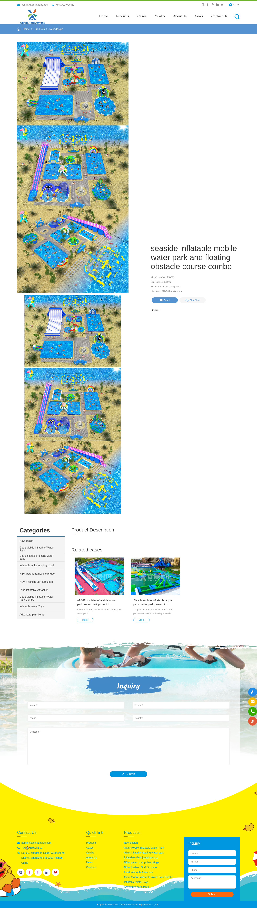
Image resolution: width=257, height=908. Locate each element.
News (199, 16)
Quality (160, 16)
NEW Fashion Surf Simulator (36, 581)
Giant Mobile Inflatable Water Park (36, 549)
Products (122, 16)
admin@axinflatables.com (36, 842)
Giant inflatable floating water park (36, 557)
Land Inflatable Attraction (34, 590)
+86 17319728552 (31, 847)
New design (56, 29)
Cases (142, 16)
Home (103, 16)
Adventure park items (32, 614)
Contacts (91, 867)
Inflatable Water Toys (32, 606)
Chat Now (192, 300)
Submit (128, 774)
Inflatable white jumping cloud (37, 565)
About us (180, 16)
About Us (91, 857)
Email (164, 300)
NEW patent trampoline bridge (37, 573)
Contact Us (219, 16)
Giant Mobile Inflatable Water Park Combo (36, 598)
